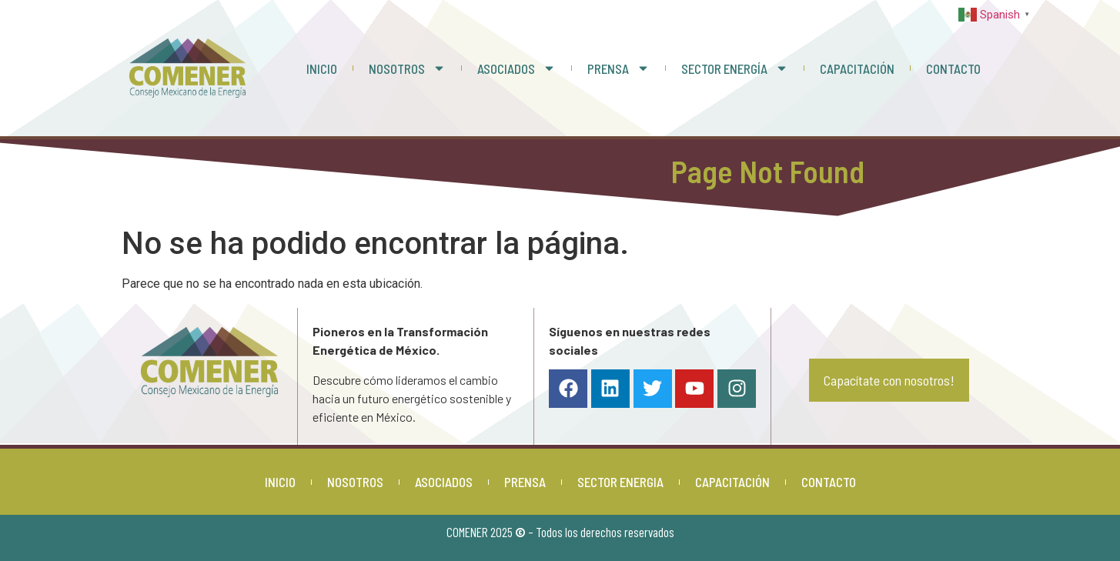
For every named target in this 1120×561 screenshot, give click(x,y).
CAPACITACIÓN (857, 68)
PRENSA (618, 68)
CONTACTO (953, 68)
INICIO (321, 68)
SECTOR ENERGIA (620, 481)
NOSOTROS (407, 68)
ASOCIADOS (516, 68)
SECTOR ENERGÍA (734, 68)
